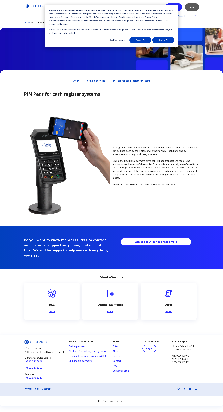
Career (116, 356)
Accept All (140, 40)
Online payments (78, 346)
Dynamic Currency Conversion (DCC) (88, 356)
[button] (32, 23)
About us (117, 351)
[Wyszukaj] (195, 16)
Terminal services (95, 80)
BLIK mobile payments (80, 361)
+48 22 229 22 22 (33, 368)
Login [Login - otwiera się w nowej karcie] (149, 348)
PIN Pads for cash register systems (131, 80)
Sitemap (46, 389)
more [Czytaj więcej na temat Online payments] (110, 311)
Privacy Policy (31, 389)
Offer (28, 22)
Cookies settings (117, 40)
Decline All (163, 40)
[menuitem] (29, 21)
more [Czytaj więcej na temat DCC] (52, 311)
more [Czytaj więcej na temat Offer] (168, 311)
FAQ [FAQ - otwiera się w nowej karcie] (115, 366)
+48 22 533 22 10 (33, 378)
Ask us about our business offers (156, 242)
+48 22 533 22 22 (33, 361)
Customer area (121, 371)
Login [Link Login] (192, 7)
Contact (117, 361)
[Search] (185, 16)
